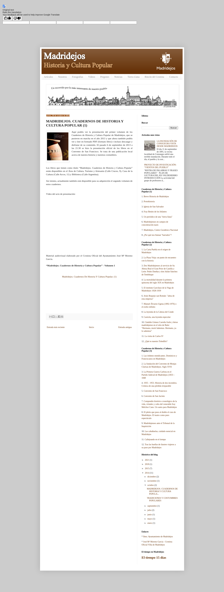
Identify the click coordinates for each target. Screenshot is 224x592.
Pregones (104, 77)
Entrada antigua (125, 327)
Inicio (91, 327)
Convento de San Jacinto (154, 396)
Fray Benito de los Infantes (155, 212)
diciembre (151, 477)
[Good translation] (7, 18)
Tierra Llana (134, 77)
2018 (147, 464)
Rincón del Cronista (154, 77)
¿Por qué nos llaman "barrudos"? (158, 235)
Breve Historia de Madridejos (156, 196)
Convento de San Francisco (155, 391)
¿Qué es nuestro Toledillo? (156, 341)
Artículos (48, 77)
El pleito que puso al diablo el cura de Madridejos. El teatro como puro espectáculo (159, 415)
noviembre (152, 481)
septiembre (152, 506)
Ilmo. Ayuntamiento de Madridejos (158, 536)
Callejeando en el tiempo (155, 439)
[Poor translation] (17, 18)
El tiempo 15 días (154, 557)
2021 (147, 460)
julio (149, 510)
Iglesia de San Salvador (154, 207)
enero (150, 523)
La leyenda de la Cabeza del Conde (159, 312)
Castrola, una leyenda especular (157, 317)
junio (149, 514)
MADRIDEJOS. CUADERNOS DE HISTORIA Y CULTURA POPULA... (162, 491)
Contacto (173, 77)
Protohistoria (149, 201)
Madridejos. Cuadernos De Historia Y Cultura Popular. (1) (89, 276)
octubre (150, 485)
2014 (147, 473)
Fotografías (77, 77)
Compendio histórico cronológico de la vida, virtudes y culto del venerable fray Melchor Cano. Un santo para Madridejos (159, 404)
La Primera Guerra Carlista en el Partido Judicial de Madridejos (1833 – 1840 (158, 375)
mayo (150, 519)
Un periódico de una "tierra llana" (158, 217)
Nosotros (62, 77)
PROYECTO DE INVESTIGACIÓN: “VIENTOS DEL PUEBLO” (160, 166)
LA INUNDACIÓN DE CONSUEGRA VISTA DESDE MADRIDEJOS (167, 143)
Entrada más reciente (56, 327)
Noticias (118, 77)
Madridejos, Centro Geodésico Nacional (161, 230)
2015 (147, 468)
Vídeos (91, 77)
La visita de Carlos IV (154, 336)
